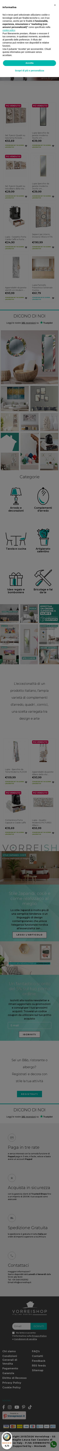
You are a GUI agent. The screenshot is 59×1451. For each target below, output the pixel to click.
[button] (54, 5)
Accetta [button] (29, 63)
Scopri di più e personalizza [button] (29, 70)
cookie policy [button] (9, 30)
